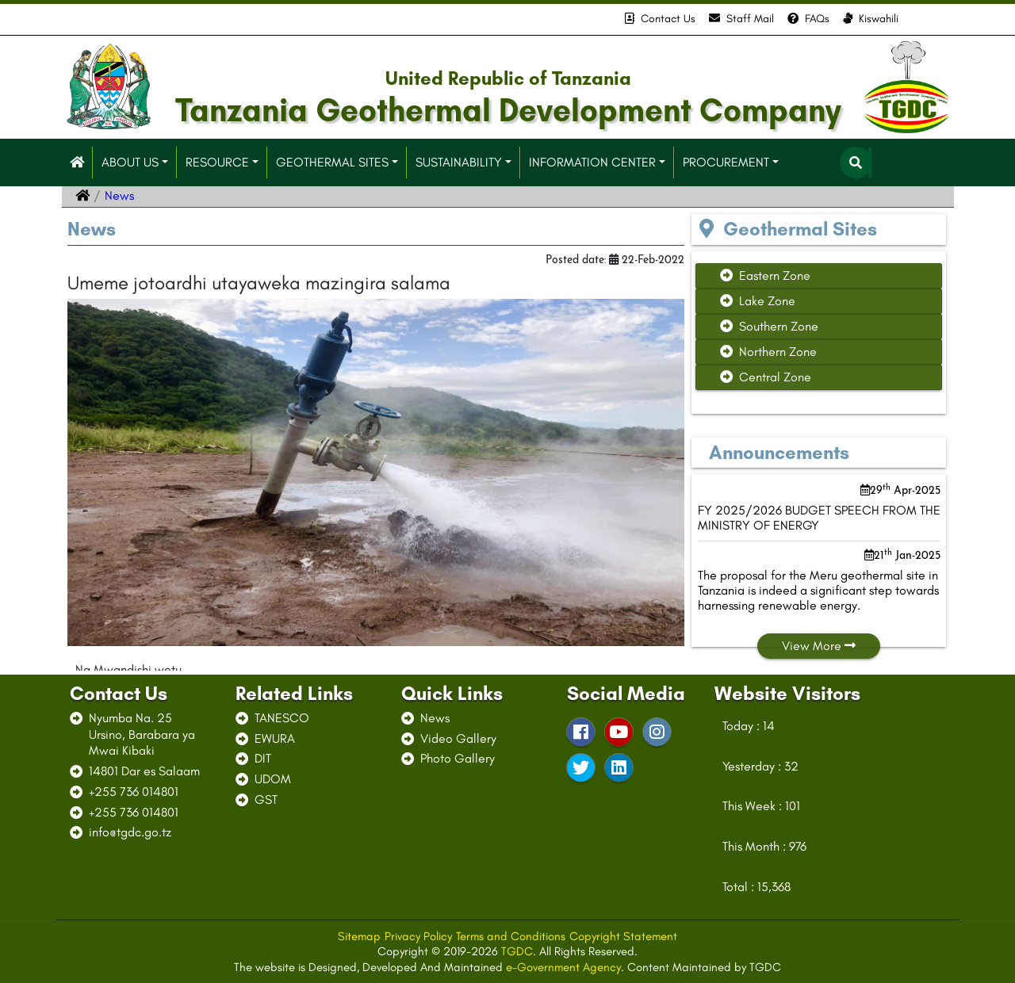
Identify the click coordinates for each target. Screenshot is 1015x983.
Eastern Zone (765, 275)
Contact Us (660, 18)
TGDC (517, 951)
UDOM (273, 778)
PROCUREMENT (726, 162)
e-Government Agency (563, 967)
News (435, 717)
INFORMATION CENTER (592, 162)
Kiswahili (870, 18)
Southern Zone (769, 326)
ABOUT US (130, 162)
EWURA (275, 738)
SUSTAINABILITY (459, 162)
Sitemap (359, 936)
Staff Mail (741, 18)
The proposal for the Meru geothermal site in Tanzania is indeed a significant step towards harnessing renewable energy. (818, 590)
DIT (263, 758)
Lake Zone (757, 300)
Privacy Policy (418, 936)
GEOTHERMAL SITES (332, 162)
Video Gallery (458, 738)
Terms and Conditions (510, 936)
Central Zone (765, 376)
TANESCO (282, 717)
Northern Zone (768, 351)
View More (819, 645)
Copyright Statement (623, 936)
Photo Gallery (457, 758)
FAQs (808, 18)
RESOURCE (217, 162)
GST (266, 799)
